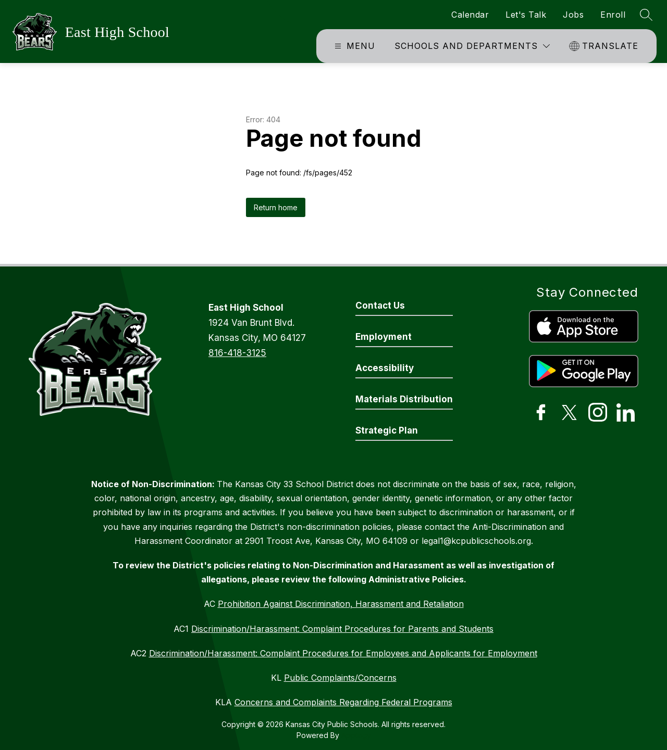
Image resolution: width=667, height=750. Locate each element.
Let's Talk (525, 14)
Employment (383, 337)
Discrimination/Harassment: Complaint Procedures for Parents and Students (342, 629)
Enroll (612, 14)
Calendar (470, 14)
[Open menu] (353, 46)
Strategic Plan (386, 430)
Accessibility (384, 368)
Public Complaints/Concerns (340, 677)
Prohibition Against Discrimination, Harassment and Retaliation (341, 604)
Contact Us (380, 305)
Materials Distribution (404, 399)
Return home (276, 207)
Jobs (573, 14)
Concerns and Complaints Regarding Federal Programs (343, 702)
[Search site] (646, 14)
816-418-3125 (237, 353)
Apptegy (356, 735)
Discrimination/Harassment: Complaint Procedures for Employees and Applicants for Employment (343, 653)
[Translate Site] (605, 46)
